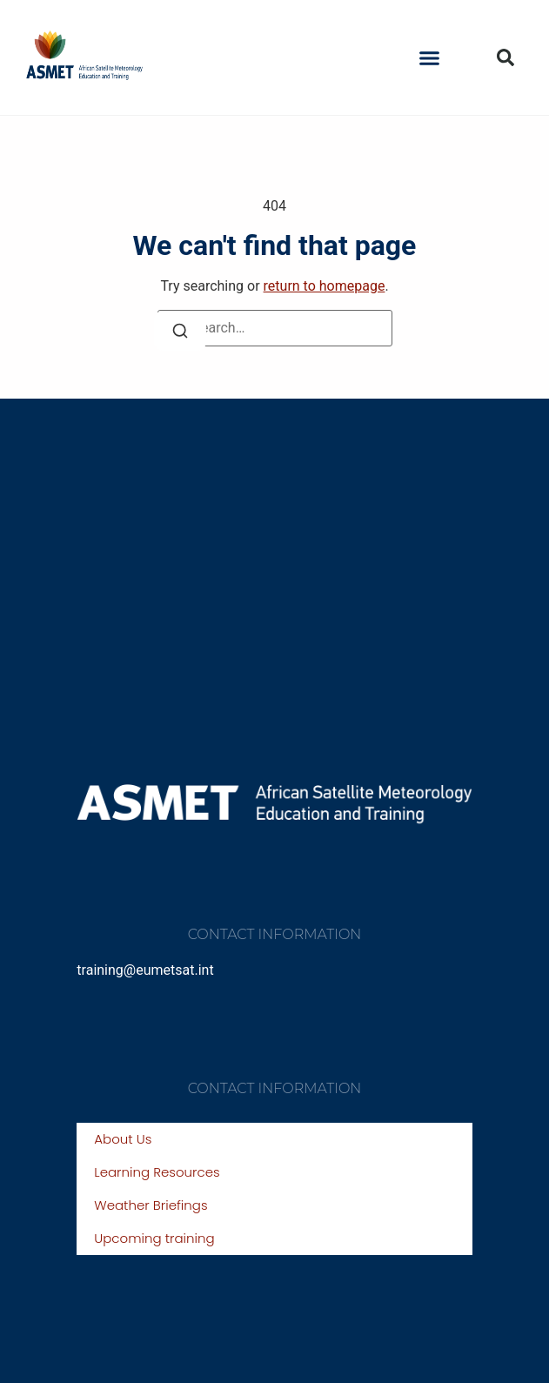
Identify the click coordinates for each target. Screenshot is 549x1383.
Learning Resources (156, 1172)
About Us (122, 1139)
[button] (429, 57)
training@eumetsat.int (145, 970)
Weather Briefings (150, 1205)
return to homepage (324, 286)
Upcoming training (154, 1238)
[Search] (180, 331)
